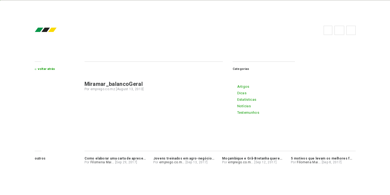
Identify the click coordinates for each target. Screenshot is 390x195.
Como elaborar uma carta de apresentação (119, 158)
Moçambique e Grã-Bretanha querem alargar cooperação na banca (276, 158)
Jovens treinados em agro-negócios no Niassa (192, 158)
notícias (244, 106)
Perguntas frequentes (339, 30)
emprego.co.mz (54, 30)
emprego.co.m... (172, 162)
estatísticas (246, 100)
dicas (242, 93)
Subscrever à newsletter (351, 30)
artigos (243, 86)
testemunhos (248, 112)
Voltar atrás (46, 69)
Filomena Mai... (102, 162)
